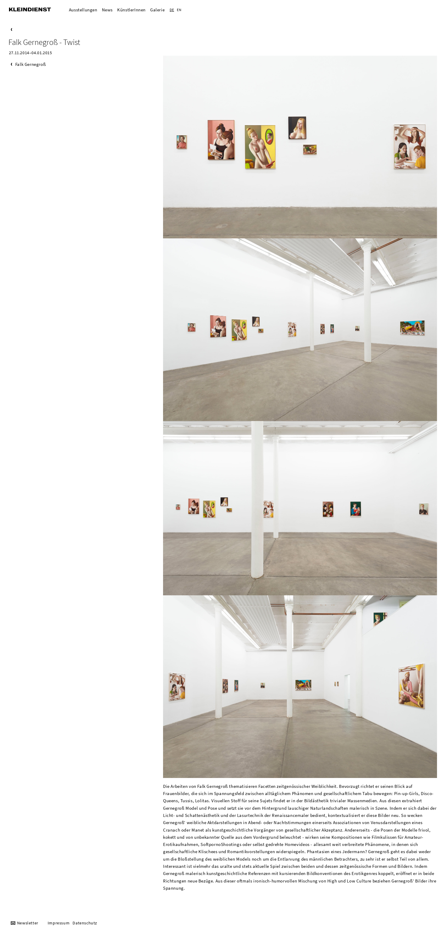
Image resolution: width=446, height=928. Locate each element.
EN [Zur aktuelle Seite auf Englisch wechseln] (179, 9)
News (107, 10)
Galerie (157, 10)
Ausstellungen (83, 10)
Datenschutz (85, 923)
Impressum (59, 923)
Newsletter (27, 923)
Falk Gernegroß (30, 64)
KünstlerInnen (131, 10)
